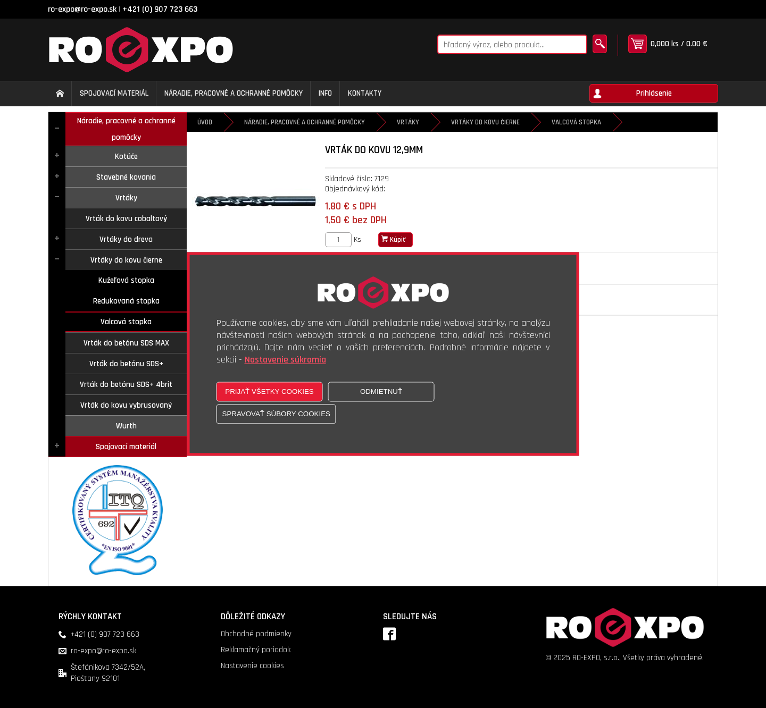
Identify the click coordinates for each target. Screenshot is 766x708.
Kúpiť (393, 239)
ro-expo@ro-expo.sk (82, 9)
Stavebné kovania (126, 177)
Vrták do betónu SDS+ (126, 364)
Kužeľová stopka (126, 280)
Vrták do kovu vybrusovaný (126, 405)
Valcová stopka (126, 322)
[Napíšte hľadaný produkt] (512, 44)
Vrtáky (126, 198)
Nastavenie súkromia (285, 360)
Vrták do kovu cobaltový (126, 219)
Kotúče (126, 156)
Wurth (126, 426)
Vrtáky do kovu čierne (126, 260)
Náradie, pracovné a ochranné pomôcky (126, 129)
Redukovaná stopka (126, 301)
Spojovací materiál (126, 447)
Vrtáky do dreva (126, 239)
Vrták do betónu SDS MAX (126, 343)
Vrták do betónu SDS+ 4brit (126, 385)
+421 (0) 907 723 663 (159, 9)
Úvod (204, 122)
